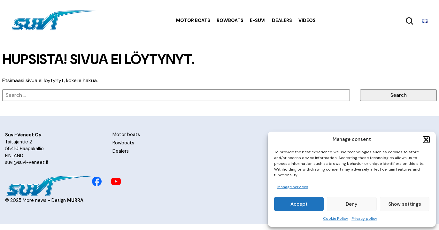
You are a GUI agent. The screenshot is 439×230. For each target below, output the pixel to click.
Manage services (292, 186)
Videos (307, 20)
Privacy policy (364, 218)
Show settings (404, 204)
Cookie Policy (335, 218)
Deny (352, 204)
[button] (426, 139)
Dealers (282, 20)
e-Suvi (258, 20)
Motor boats (193, 20)
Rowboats (230, 20)
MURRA (75, 200)
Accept (299, 204)
